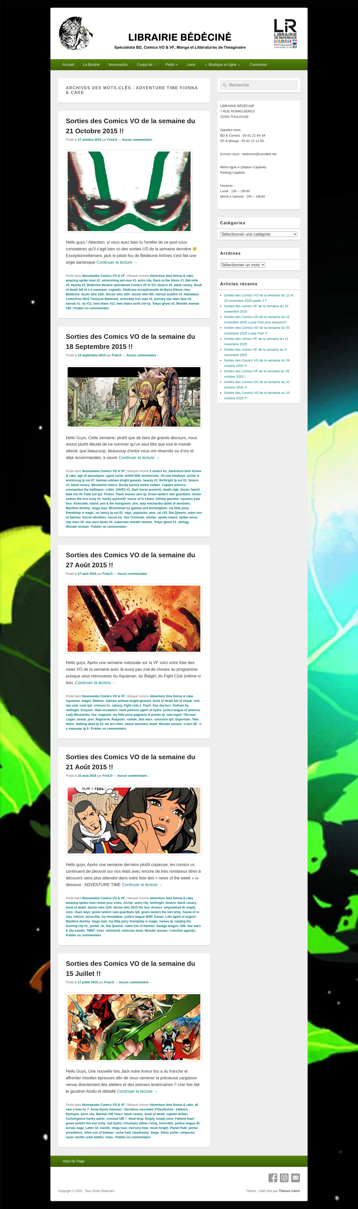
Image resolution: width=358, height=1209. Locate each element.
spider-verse (188, 517)
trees (100, 930)
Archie (128, 903)
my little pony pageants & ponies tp (139, 715)
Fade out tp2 (93, 494)
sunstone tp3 (163, 719)
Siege (154, 1132)
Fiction (109, 494)
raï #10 (162, 513)
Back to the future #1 (168, 280)
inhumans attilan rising (140, 1123)
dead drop (136, 1118)
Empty (150, 1118)
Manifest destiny (78, 508)
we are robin (114, 724)
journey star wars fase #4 (172, 299)
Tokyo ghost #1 (165, 522)
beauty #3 (78, 285)
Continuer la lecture (116, 262)
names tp (166, 921)
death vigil (170, 489)
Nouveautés (118, 65)
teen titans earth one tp (133, 303)
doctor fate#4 (190, 489)
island (94, 503)
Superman (182, 719)
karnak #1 (73, 303)
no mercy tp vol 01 (109, 513)
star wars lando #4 (98, 522)
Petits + (172, 65)
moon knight (159, 1128)
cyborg (117, 705)
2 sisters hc (158, 471)
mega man (99, 508)
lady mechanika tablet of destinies (165, 503)
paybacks (140, 513)
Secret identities (94, 517)
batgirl (86, 701)
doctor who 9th (143, 294)
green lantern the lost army (161, 912)
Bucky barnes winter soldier (139, 485)
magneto (104, 715)
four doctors (162, 705)
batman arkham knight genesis (118, 480)
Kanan (159, 917)
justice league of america (181, 710)
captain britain (176, 1114)
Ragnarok (103, 719)
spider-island (167, 517)
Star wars (146, 719)
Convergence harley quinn (85, 1118)
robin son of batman (139, 926)
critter (109, 489)
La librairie (91, 65)
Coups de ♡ (147, 65)
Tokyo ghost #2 (163, 303)
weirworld (113, 930)
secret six (115, 517)
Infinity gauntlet (167, 499)
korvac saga (75, 1128)
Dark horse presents (147, 489)
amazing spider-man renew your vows (94, 903)
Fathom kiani (184, 1118)
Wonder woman (77, 526)
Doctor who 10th (118, 294)
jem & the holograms (115, 503)
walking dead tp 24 (89, 724)
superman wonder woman (133, 522)
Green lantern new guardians (169, 494)
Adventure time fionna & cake (171, 276)
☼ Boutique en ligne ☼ (222, 65)
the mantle (77, 930)
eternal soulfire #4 (169, 294)
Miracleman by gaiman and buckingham (138, 508)
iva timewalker (112, 917)
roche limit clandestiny (132, 1132)
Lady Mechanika (78, 715)
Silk (182, 926)
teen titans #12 (104, 303)
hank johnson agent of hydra (140, 710)
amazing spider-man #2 (83, 280)
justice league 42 (187, 1123)
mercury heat (138, 1128)
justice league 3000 (138, 917)
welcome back (132, 930)
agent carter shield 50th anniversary (132, 476)
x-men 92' (190, 724)
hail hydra (114, 1123)
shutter (151, 517)
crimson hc (102, 705)
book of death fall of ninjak (172, 701)
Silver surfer (169, 1132)
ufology (183, 522)
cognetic (115, 290)
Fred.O (112, 140)
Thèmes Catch (289, 1191)
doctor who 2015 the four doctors (137, 907)
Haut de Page (74, 1161)
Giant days (82, 912)
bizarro (170, 903)
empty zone (164, 1118)
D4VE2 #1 (123, 489)
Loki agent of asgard (180, 917)
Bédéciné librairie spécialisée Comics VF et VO (121, 285)
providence (74, 1132)
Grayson (86, 710)
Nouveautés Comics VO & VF (103, 276)
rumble (132, 719)
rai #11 (87, 303)
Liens (191, 65)
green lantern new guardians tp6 (116, 912)
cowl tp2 (85, 705)
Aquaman (73, 701)
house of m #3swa (140, 499)
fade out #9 (74, 494)
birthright (157, 903)
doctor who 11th (100, 907)
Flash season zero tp (131, 494)
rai (102, 926)
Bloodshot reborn (104, 485)
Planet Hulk (178, 1128)
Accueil (68, 65)
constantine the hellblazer (85, 489)
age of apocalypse (90, 476)
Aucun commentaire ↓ (138, 140)
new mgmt (174, 715)
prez (152, 513)
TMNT (90, 930)
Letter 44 (91, 1128)
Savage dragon (167, 926)
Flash (147, 705)
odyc (128, 513)
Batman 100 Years (109, 1114)
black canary (183, 285)
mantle (105, 1128)
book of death (76, 907)
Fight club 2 (132, 705)
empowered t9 (174, 907)
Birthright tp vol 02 (173, 480)
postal (81, 719)
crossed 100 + (116, 1118)
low (93, 715)
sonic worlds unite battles (85, 1137)
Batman (98, 701)
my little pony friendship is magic (133, 921)
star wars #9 (75, 522)
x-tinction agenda (182, 930)
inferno (78, 917)
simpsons (187, 1132)
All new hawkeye (172, 476)
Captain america (174, 485)
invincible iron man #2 (136, 299)
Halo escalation (106, 710)
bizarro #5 (164, 285)
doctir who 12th (92, 294)
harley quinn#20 (114, 499)
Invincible (81, 503)
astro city (144, 280)
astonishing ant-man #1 (119, 280)
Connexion (258, 65)
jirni (135, 503)
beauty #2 (150, 480)
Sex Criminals (134, 517)
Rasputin (118, 719)
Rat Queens (177, 513)
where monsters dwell (141, 724)
